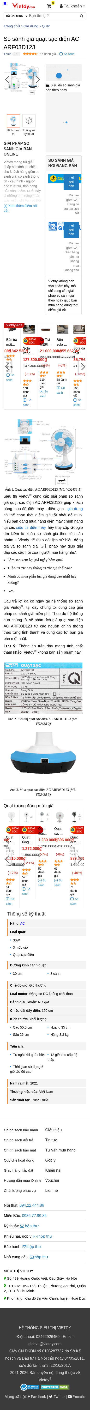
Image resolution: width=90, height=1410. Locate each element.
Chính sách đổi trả (18, 1140)
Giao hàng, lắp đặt (18, 1170)
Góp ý (50, 1160)
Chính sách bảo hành (21, 1130)
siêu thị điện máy (30, 527)
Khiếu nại (53, 1170)
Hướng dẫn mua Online (22, 1180)
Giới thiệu (53, 1130)
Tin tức (51, 1140)
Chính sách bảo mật (20, 1150)
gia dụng (75, 509)
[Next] (37, 79)
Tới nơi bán (71, 182)
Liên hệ (51, 1190)
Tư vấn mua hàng (60, 1150)
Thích (8, 54)
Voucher (52, 1180)
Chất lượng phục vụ (20, 1190)
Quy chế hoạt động (19, 1160)
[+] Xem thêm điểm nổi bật (20, 208)
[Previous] (7, 79)
